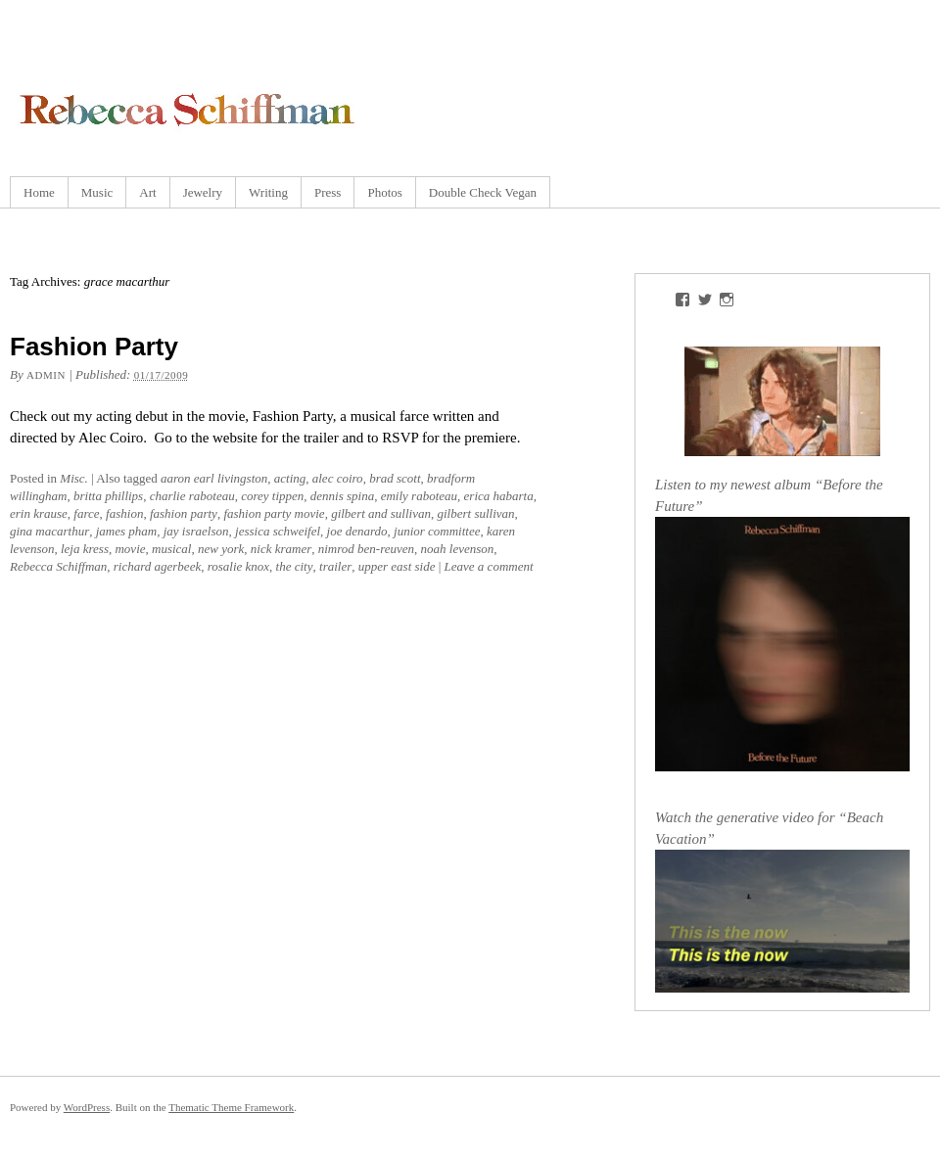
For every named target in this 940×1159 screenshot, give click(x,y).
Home (39, 192)
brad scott (394, 478)
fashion (124, 513)
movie (130, 548)
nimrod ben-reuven (366, 548)
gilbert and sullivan (381, 513)
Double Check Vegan (483, 192)
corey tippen (272, 495)
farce (86, 513)
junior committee (437, 531)
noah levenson (457, 548)
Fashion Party (94, 346)
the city (294, 566)
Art (147, 192)
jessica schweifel (277, 531)
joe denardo (357, 531)
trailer (335, 566)
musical (171, 548)
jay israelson (196, 531)
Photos (384, 192)
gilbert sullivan (475, 513)
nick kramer (281, 548)
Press (327, 192)
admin (46, 375)
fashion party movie (273, 513)
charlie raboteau (192, 495)
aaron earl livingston (214, 478)
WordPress (87, 1107)
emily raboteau (419, 495)
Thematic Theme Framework (231, 1107)
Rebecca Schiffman (58, 566)
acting (290, 478)
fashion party (183, 513)
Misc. (74, 478)
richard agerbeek (157, 566)
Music (97, 192)
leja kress (85, 548)
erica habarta (499, 495)
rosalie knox (238, 566)
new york (221, 548)
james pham (126, 531)
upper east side (397, 566)
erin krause (39, 513)
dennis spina (342, 495)
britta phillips (108, 495)
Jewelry (202, 192)
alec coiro (337, 478)
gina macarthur (49, 531)
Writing (268, 192)
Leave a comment (489, 566)
